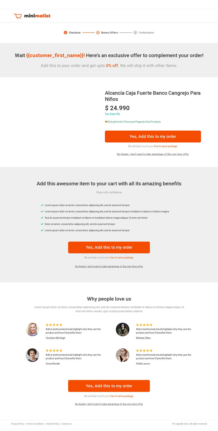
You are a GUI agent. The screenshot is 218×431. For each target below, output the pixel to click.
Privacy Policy (17, 427)
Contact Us (67, 427)
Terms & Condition (35, 427)
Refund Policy (52, 427)
